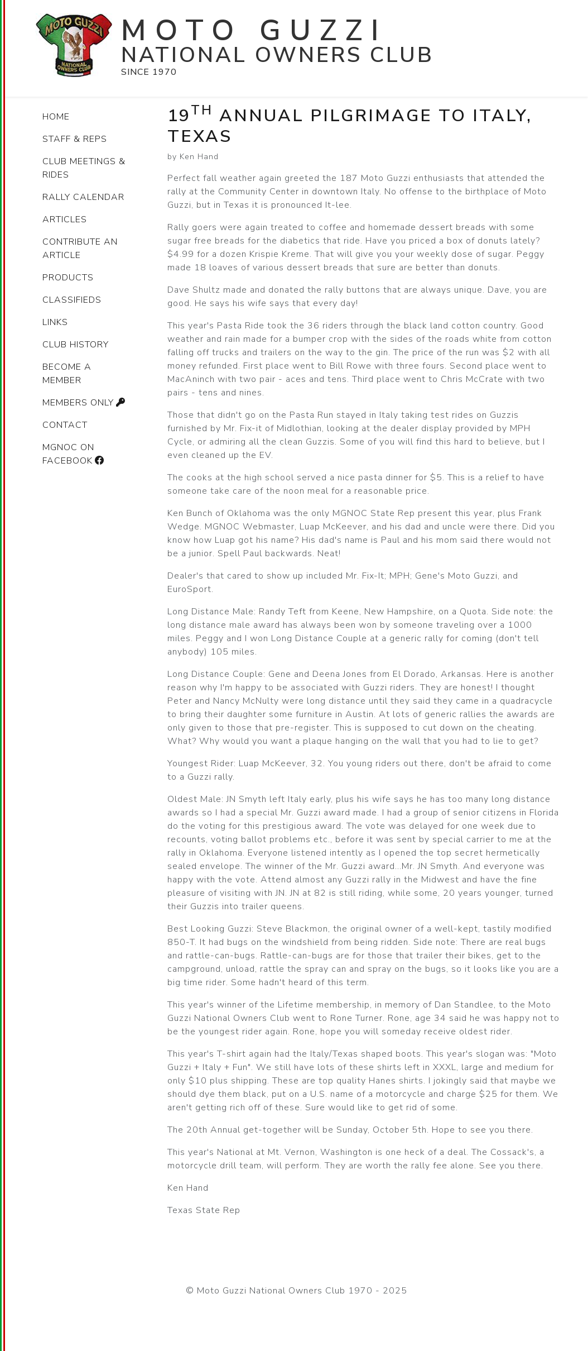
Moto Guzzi (254, 30)
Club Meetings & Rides (84, 168)
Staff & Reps (74, 139)
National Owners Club (277, 55)
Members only (85, 403)
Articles (64, 219)
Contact (65, 425)
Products (68, 277)
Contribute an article (80, 248)
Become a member (66, 373)
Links (55, 322)
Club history (75, 344)
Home (56, 117)
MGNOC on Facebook (74, 454)
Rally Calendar (83, 197)
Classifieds (72, 300)
